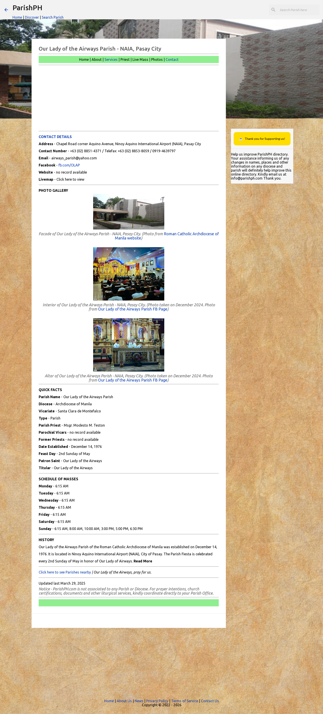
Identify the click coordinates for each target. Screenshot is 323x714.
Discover (32, 17)
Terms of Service (184, 701)
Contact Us (210, 701)
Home (17, 17)
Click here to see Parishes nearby (65, 572)
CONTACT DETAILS (55, 137)
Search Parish (53, 17)
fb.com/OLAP (69, 165)
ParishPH (27, 8)
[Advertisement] (129, 98)
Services (111, 59)
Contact (172, 59)
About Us (124, 701)
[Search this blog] (296, 9)
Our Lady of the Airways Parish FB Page (132, 309)
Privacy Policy (157, 701)
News (139, 701)
